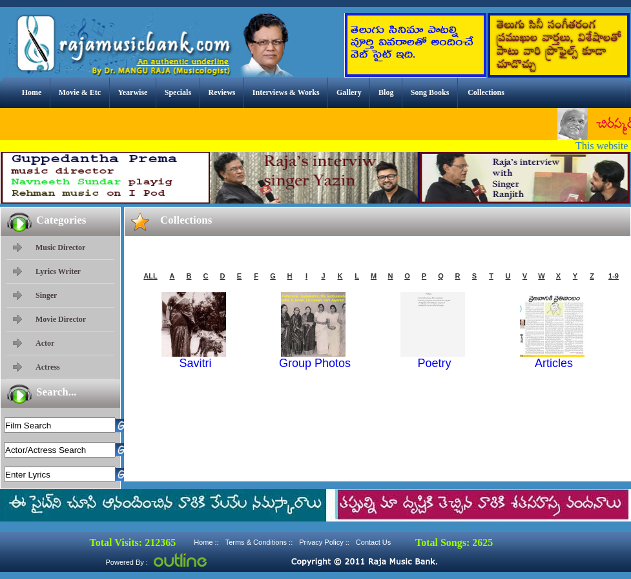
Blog (385, 92)
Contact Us (373, 542)
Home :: (206, 542)
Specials (178, 92)
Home (32, 92)
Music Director (60, 247)
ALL (150, 276)
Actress (48, 367)
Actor (45, 343)
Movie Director (61, 319)
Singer (46, 295)
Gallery (349, 92)
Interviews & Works (286, 92)
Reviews (221, 92)
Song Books (430, 92)
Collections (486, 92)
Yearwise (132, 92)
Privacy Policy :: (324, 542)
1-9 (613, 276)
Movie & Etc (80, 92)
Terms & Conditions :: (259, 542)
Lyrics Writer (58, 271)
